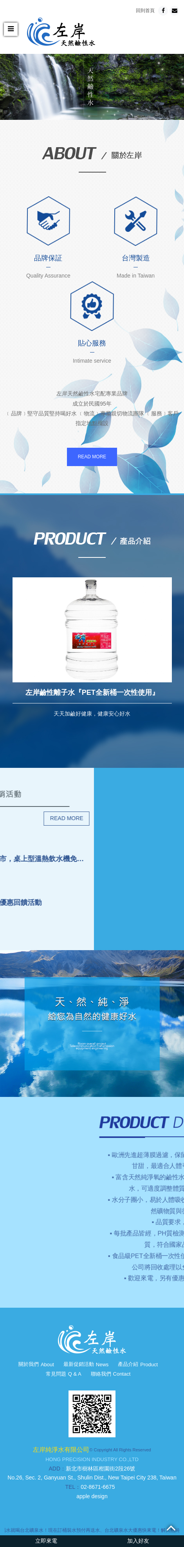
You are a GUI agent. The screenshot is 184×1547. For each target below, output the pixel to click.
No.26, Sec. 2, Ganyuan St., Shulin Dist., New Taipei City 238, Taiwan (91, 1477)
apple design (91, 1496)
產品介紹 (138, 1364)
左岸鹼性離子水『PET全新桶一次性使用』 (92, 692)
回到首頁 (145, 10)
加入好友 (138, 1541)
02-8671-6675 (98, 1487)
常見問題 (63, 1374)
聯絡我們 (111, 1374)
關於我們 (36, 1364)
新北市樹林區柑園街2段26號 (100, 1468)
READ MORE (92, 456)
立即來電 (46, 1541)
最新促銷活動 (86, 1364)
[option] (92, 87)
